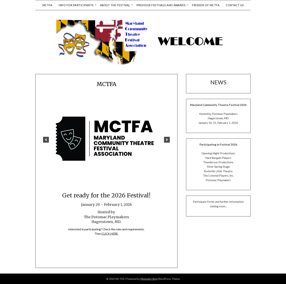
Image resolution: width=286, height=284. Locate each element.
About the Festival (115, 5)
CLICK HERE (109, 233)
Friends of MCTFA (205, 5)
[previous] (46, 140)
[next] (167, 140)
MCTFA (47, 5)
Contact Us (235, 5)
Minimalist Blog (149, 278)
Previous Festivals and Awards (161, 5)
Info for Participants (76, 5)
